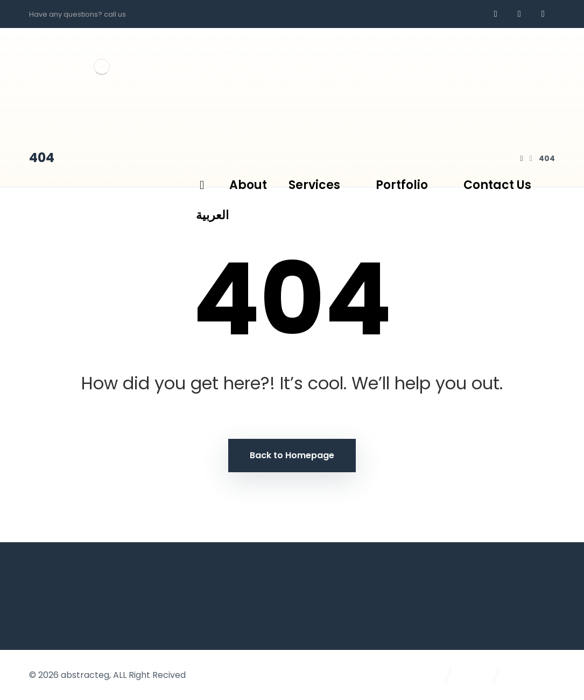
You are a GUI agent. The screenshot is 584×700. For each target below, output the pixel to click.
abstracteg (85, 675)
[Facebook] (495, 14)
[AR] (543, 14)
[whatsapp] (519, 14)
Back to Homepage (292, 455)
